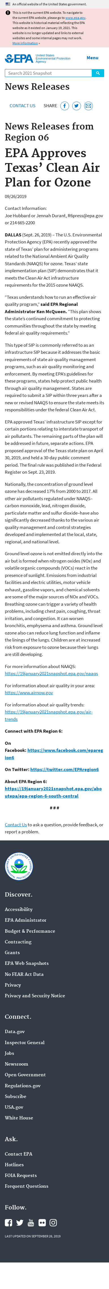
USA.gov (14, 1107)
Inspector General (24, 1043)
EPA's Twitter (19, 1222)
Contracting (18, 942)
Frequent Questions (26, 1186)
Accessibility (19, 909)
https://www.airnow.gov (29, 692)
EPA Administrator (25, 920)
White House (19, 1118)
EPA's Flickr (42, 1222)
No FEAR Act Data (24, 974)
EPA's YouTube (31, 1222)
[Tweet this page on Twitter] (76, 106)
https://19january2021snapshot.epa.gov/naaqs (51, 673)
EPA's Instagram (53, 1222)
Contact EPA (18, 1154)
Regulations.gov (22, 1086)
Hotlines (14, 1165)
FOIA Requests (21, 1175)
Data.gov (15, 1032)
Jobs (9, 1053)
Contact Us (22, 105)
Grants (12, 953)
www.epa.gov (75, 18)
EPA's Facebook (8, 1222)
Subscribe (15, 1096)
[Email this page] (88, 106)
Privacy (13, 985)
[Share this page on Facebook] (64, 106)
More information (25, 43)
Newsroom (16, 1064)
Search (98, 73)
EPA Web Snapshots (27, 963)
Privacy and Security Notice (35, 996)
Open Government (25, 1075)
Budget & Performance (30, 931)
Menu (93, 57)
